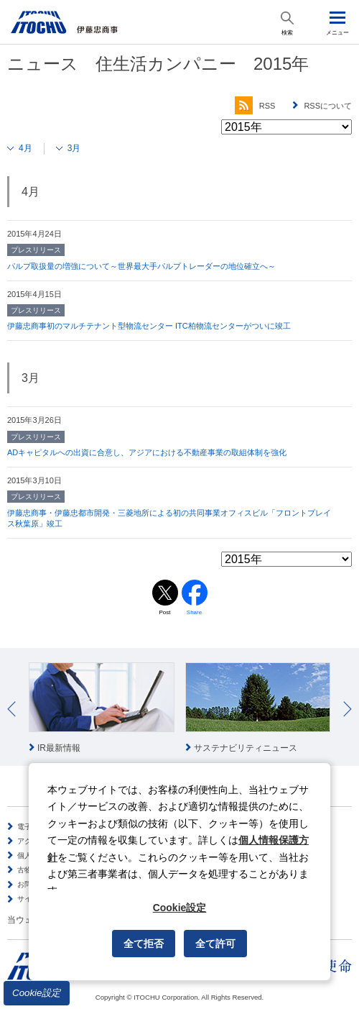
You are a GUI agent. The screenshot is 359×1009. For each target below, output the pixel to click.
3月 (74, 148)
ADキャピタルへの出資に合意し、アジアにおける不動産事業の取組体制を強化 (146, 452)
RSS (255, 105)
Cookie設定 (36, 992)
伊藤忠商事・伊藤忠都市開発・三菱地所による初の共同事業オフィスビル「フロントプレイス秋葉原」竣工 (169, 518)
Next (347, 709)
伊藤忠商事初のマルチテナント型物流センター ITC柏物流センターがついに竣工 (149, 325)
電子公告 (31, 827)
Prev (11, 709)
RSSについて (328, 105)
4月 (25, 148)
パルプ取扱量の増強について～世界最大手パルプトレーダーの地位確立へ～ (141, 266)
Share (194, 612)
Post (164, 612)
